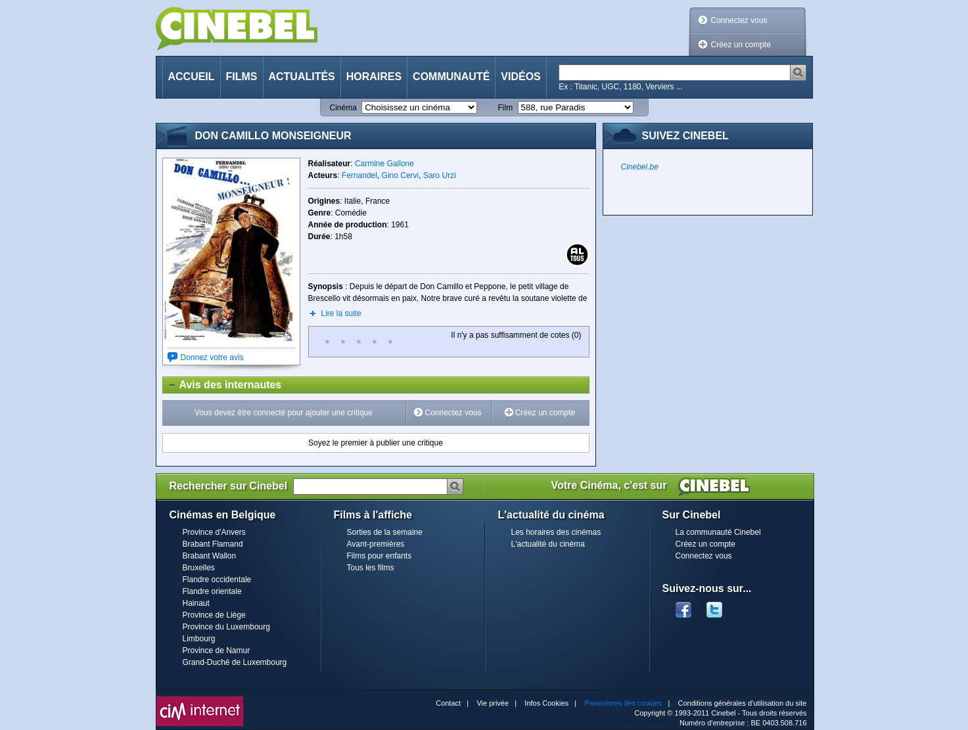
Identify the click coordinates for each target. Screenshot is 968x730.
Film (505, 107)
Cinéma (343, 107)
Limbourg (199, 638)
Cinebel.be (639, 166)
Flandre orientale (212, 591)
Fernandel (359, 175)
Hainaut (196, 603)
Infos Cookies (546, 703)
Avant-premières (376, 544)
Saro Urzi (439, 175)
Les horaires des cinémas (556, 532)
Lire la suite (341, 313)
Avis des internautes (222, 385)
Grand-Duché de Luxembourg (235, 662)
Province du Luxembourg (226, 626)
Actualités (302, 76)
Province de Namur (216, 650)
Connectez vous (739, 20)
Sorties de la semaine (385, 532)
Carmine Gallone (384, 163)
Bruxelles (199, 567)
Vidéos (520, 76)
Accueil (191, 76)
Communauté (451, 76)
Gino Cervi (400, 175)
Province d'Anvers (214, 532)
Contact (448, 703)
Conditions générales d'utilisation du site (742, 703)
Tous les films (370, 567)
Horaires (374, 76)
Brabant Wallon (210, 555)
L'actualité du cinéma (548, 544)
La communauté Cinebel (718, 532)
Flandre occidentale (217, 579)
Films (242, 76)
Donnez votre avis (212, 357)
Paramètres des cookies (623, 703)
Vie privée (492, 703)
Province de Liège (214, 615)
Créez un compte (741, 44)
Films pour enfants (379, 555)
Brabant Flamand (213, 544)
